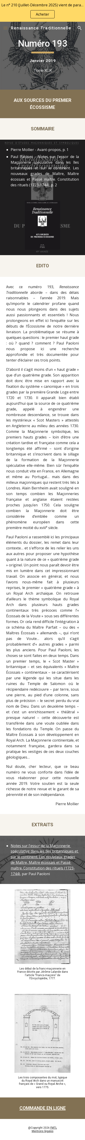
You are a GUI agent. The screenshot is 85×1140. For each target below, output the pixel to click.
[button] (5, 28)
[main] (42, 55)
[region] (42, 11)
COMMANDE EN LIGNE (42, 1108)
